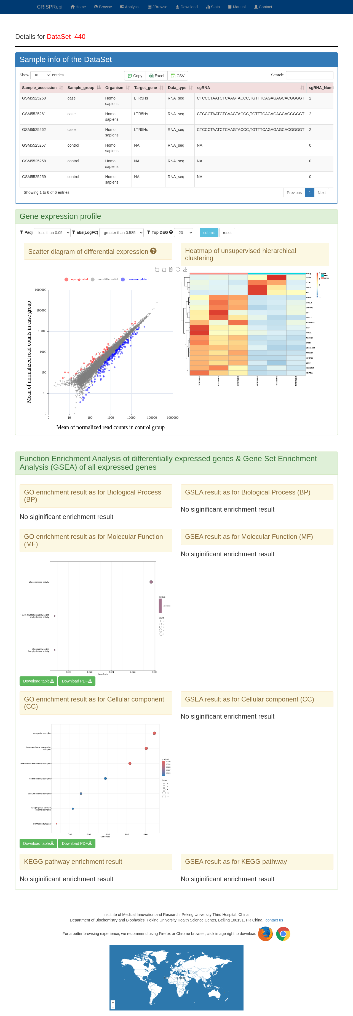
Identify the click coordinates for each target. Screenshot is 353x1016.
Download (187, 7)
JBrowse (157, 7)
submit (209, 232)
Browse (103, 7)
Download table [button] (38, 681)
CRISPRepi (49, 7)
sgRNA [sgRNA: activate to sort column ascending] (203, 87)
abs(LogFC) (85, 232)
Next (322, 192)
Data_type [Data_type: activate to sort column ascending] (177, 87)
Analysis (129, 7)
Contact (263, 7)
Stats (213, 7)
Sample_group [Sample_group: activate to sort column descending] (81, 87)
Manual (237, 7)
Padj (26, 232)
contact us (274, 920)
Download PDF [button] (77, 681)
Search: (302, 75)
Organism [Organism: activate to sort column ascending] (114, 87)
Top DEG (160, 232)
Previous (294, 192)
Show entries (42, 75)
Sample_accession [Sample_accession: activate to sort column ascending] (39, 87)
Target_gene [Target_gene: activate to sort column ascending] (145, 87)
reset (227, 232)
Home (78, 7)
